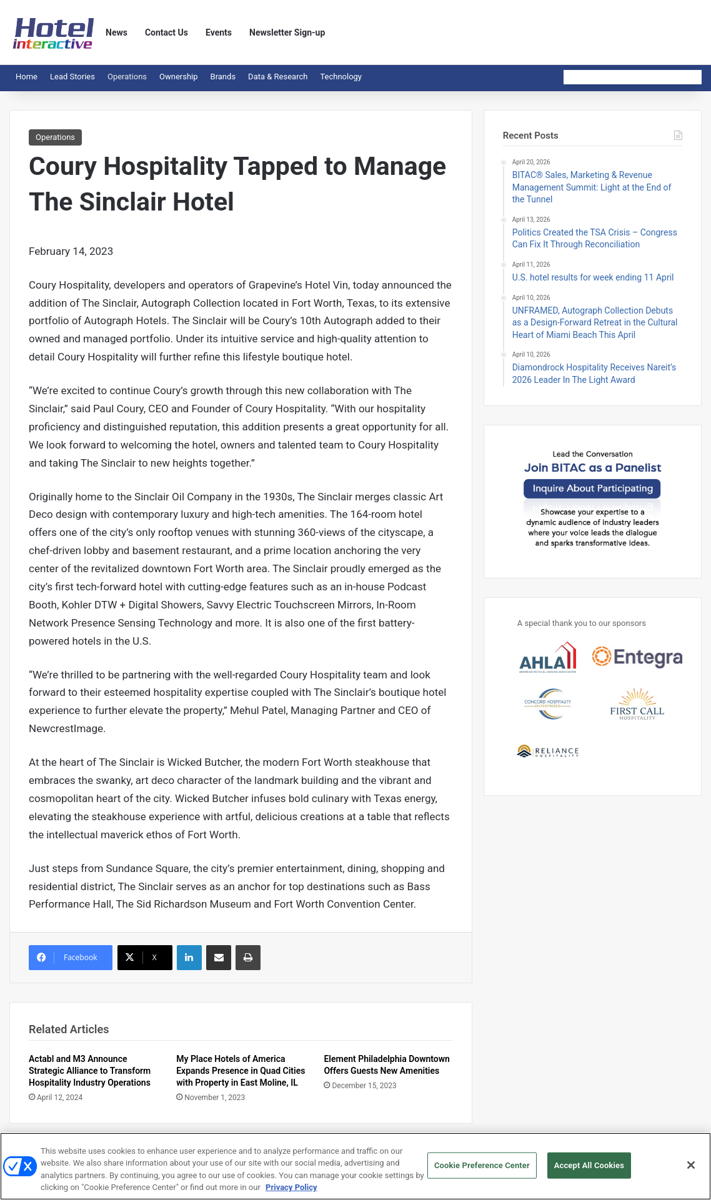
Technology (341, 76)
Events (219, 32)
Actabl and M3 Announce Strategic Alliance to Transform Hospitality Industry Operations (90, 1071)
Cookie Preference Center (482, 1170)
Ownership (178, 76)
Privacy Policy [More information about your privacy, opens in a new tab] (291, 1193)
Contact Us (166, 32)
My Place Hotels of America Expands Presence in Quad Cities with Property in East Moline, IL (240, 1071)
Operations (127, 76)
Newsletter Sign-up (287, 32)
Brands (223, 76)
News (116, 32)
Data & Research (277, 76)
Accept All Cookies (589, 1170)
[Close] (691, 1170)
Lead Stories (72, 76)
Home (26, 76)
